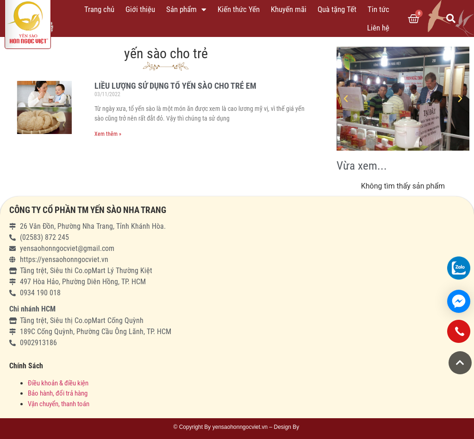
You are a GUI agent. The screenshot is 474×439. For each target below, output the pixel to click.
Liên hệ (378, 27)
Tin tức (378, 9)
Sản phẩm (186, 9)
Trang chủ (99, 9)
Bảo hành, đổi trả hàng (57, 393)
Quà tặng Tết (337, 9)
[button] (460, 362)
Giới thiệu (140, 9)
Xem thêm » (107, 134)
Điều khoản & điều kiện (58, 383)
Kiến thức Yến (239, 9)
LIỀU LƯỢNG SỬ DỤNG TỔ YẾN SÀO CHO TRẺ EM (175, 86)
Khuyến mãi (288, 9)
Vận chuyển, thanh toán (58, 404)
